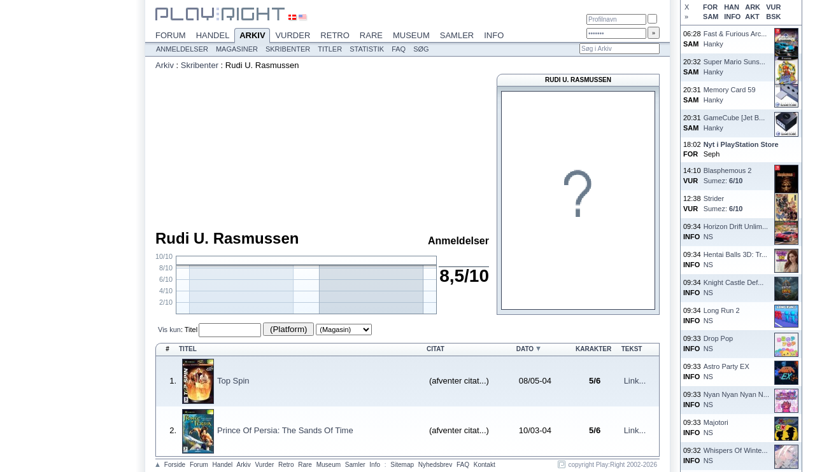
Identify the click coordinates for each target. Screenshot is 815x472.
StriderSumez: (723, 203)
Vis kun (169, 329)
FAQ (399, 49)
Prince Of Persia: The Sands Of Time (285, 430)
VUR (773, 7)
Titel (191, 329)
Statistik (367, 49)
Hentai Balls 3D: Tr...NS (735, 259)
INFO (732, 16)
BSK (773, 16)
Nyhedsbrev (435, 464)
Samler (457, 35)
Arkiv (252, 36)
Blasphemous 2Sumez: (728, 175)
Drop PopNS (718, 343)
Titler (330, 49)
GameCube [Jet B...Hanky (734, 122)
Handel (213, 35)
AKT (752, 16)
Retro (335, 35)
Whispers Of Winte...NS (736, 455)
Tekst (631, 348)
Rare (371, 35)
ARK (752, 7)
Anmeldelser (182, 49)
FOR (710, 7)
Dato (525, 348)
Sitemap (402, 464)
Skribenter (288, 49)
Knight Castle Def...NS (734, 287)
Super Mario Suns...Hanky (734, 66)
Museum (411, 35)
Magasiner (237, 49)
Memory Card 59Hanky (730, 94)
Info (494, 35)
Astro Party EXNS (726, 371)
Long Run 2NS (722, 315)
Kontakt (484, 464)
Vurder (292, 35)
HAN (731, 7)
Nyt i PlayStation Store (741, 144)
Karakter (593, 348)
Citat (435, 348)
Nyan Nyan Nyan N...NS (736, 399)
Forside (174, 464)
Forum (170, 35)
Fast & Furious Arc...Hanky (735, 38)
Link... (635, 380)
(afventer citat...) (459, 380)
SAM (710, 16)
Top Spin (233, 380)
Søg (421, 49)
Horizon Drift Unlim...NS (736, 231)
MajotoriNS (716, 427)
